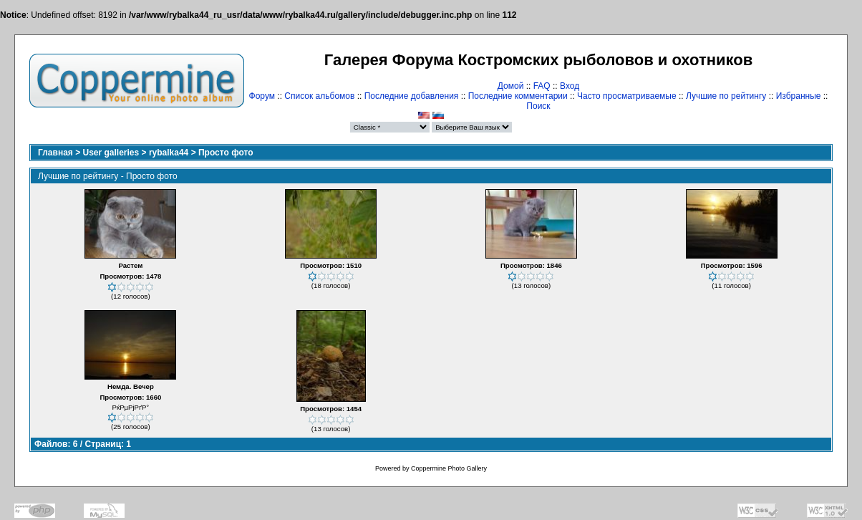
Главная (55, 153)
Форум (262, 96)
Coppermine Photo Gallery (449, 468)
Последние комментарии (518, 96)
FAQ (542, 86)
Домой (511, 86)
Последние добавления (411, 96)
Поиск (538, 106)
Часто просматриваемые (627, 96)
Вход (569, 86)
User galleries (111, 153)
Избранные (798, 96)
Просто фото (225, 153)
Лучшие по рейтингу (726, 96)
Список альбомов (319, 96)
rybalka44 (168, 153)
